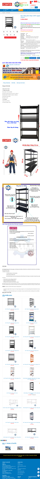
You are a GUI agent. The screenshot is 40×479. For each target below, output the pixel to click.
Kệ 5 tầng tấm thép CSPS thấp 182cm (31, 437)
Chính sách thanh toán (21, 472)
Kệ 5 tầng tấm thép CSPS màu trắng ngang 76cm (12, 378)
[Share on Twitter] (2, 440)
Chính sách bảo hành (21, 471)
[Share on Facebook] (1, 440)
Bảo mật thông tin (20, 474)
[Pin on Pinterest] (5, 440)
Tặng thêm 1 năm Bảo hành (14, 64)
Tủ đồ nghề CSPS (6, 10)
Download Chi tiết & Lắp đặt (10, 37)
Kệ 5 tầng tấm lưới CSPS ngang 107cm (12, 322)
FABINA (3, 286)
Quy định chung (20, 464)
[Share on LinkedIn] (6, 440)
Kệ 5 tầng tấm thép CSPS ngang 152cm (12, 364)
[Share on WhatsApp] (0, 440)
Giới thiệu (13, 82)
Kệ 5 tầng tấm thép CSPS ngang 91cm (12, 350)
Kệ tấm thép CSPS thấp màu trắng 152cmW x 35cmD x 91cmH (12, 408)
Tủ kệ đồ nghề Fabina (13, 10)
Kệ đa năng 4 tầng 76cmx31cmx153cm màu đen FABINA (32, 393)
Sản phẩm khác (7, 295)
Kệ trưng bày (20, 10)
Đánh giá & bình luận (21, 82)
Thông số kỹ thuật (6, 82)
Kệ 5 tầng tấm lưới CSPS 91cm (31, 322)
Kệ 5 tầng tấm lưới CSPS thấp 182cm (12, 422)
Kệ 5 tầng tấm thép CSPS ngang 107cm (12, 336)
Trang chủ (3, 12)
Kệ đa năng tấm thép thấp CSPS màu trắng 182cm (12, 437)
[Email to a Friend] (4, 440)
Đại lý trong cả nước (9, 443)
